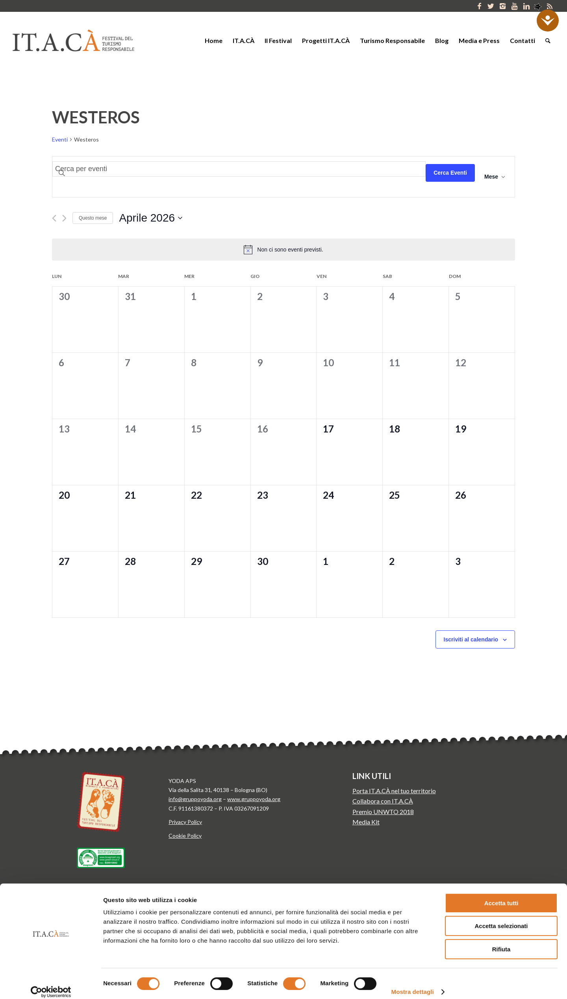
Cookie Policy (185, 835)
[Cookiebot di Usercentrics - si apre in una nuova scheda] (51, 984)
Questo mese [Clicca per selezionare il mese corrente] (93, 218)
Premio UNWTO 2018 (383, 811)
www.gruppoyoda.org (253, 799)
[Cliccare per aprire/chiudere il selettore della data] (150, 218)
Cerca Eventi (450, 173)
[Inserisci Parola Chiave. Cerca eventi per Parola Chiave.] (239, 169)
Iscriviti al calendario (471, 639)
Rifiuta (501, 940)
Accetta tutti (501, 894)
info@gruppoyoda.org (195, 799)
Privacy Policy (185, 821)
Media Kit (366, 822)
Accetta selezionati (501, 918)
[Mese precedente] (54, 218)
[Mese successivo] (64, 218)
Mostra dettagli (412, 983)
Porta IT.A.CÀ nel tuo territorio (394, 790)
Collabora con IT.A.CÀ (382, 801)
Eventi (60, 139)
